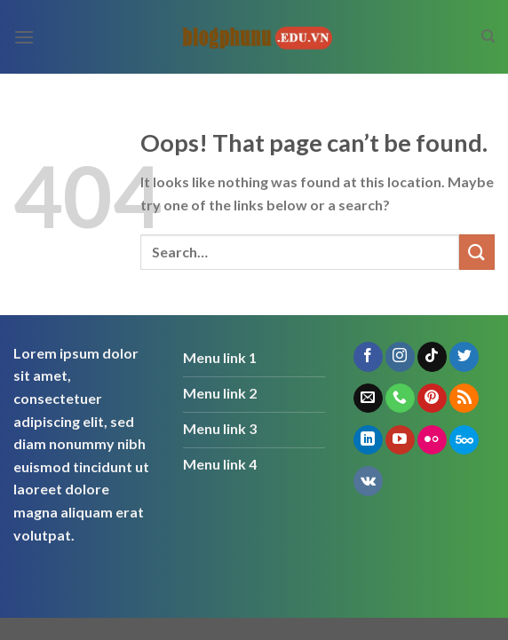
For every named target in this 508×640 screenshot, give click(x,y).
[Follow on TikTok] (432, 357)
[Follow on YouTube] (400, 440)
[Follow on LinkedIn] (368, 440)
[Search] (488, 36)
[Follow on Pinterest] (432, 398)
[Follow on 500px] (464, 440)
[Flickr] (432, 440)
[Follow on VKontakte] (368, 481)
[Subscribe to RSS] (464, 398)
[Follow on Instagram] (400, 357)
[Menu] (24, 37)
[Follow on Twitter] (464, 357)
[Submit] (477, 251)
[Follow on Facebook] (368, 357)
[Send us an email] (368, 398)
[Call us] (400, 398)
